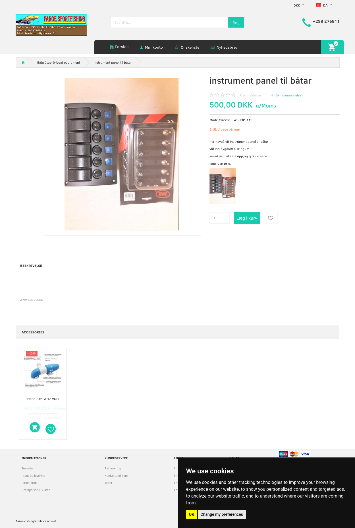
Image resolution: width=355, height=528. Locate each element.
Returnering (113, 468)
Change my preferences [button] (222, 514)
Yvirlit (108, 482)
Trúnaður (28, 468)
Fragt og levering (33, 475)
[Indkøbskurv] (332, 47)
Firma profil (30, 482)
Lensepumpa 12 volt (43, 398)
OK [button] (191, 514)
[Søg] (236, 22)
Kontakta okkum (116, 475)
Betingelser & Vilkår (36, 490)
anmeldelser (250, 95)
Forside (121, 46)
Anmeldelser (31, 299)
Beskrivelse (31, 265)
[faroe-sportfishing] (51, 24)
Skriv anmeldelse (288, 95)
